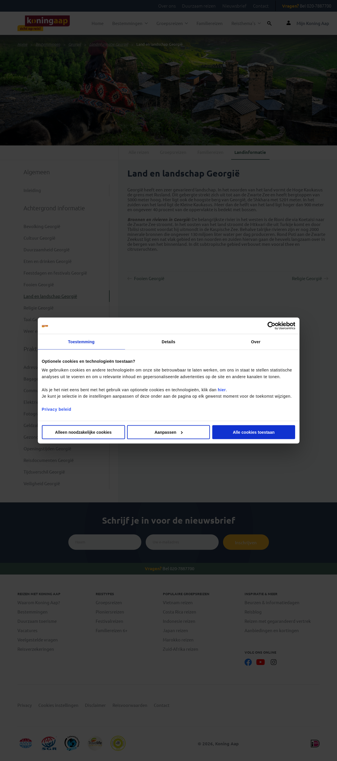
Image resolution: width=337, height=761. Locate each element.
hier (222, 389)
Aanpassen (168, 432)
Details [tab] (168, 341)
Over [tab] (255, 341)
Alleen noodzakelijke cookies (83, 432)
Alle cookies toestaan (254, 432)
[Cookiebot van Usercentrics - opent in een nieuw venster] (269, 326)
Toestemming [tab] (81, 341)
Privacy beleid (56, 409)
